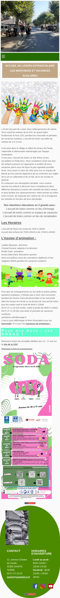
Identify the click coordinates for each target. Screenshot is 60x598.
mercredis (6, 323)
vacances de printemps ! (38, 323)
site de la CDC (11, 344)
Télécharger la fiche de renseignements (16, 349)
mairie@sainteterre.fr (18, 577)
